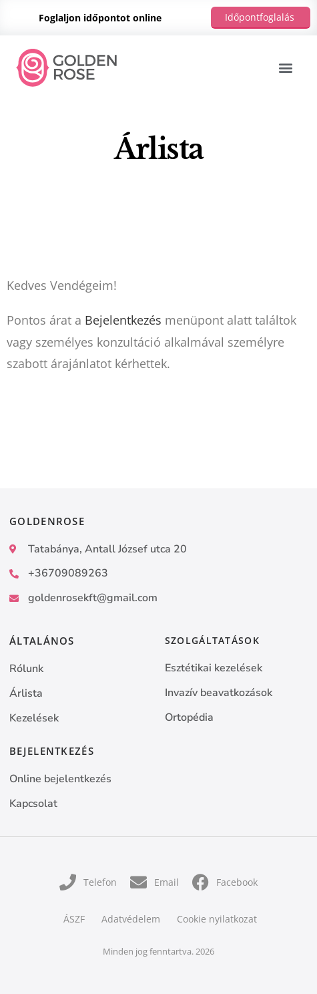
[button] (285, 68)
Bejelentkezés (123, 320)
